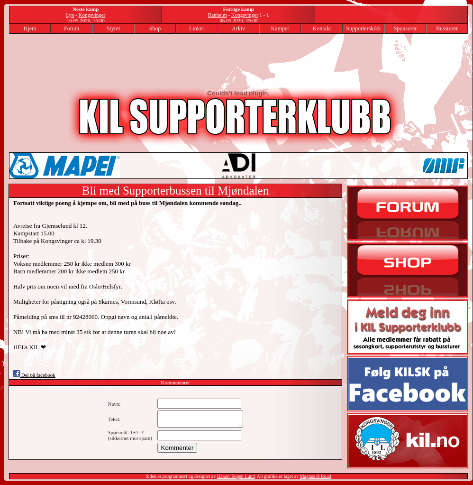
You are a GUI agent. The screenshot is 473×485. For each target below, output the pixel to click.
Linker (196, 28)
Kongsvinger (91, 15)
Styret (113, 28)
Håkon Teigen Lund (236, 476)
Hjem (30, 28)
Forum (71, 28)
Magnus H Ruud (315, 476)
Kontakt (322, 28)
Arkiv (238, 28)
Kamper (280, 28)
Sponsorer (405, 28)
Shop (155, 28)
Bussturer (447, 28)
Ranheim (217, 15)
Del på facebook (34, 375)
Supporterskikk (363, 28)
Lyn (70, 15)
